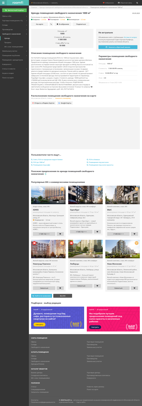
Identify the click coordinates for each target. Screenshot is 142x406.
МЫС (109, 210)
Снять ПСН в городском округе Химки (47, 159)
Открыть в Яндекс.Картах (43, 103)
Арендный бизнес (37, 364)
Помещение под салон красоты (100, 165)
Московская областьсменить (44, 3)
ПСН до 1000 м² (38, 162)
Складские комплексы (39, 375)
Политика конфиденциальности (43, 402)
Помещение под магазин (98, 162)
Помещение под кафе (40, 165)
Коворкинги (91, 378)
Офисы (33, 342)
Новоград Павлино (42, 264)
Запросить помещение (40, 392)
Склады (34, 344)
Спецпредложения (38, 389)
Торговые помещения (95, 342)
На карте (39, 24)
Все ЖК (62, 296)
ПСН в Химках (93, 159)
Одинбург (74, 210)
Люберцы (74, 264)
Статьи (33, 387)
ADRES (36, 210)
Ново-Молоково (114, 264)
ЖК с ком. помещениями (40, 378)
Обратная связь (125, 3)
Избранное (108, 3)
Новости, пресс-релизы (95, 387)
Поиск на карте (92, 389)
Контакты (34, 400)
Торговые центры (93, 373)
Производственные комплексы (98, 375)
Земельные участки (94, 347)
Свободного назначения (40, 347)
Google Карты (64, 103)
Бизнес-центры (36, 373)
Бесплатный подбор (14, 10)
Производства (92, 344)
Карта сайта (81, 402)
